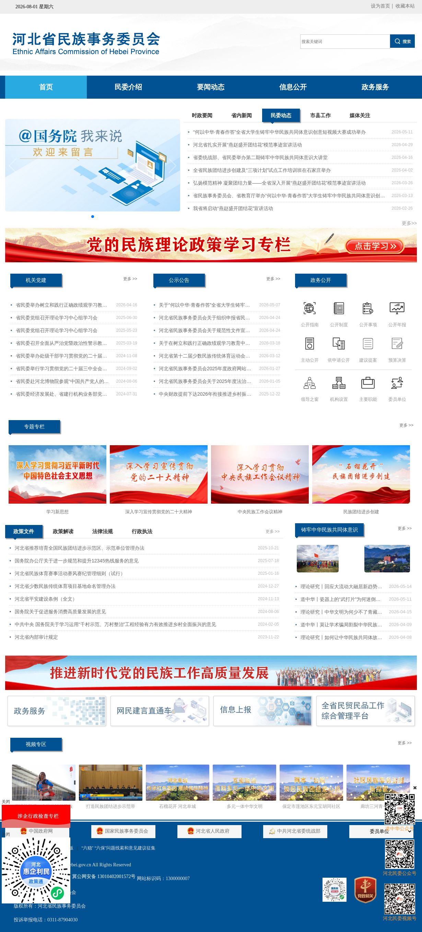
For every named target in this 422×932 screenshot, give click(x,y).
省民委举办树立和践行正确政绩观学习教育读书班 (61, 306)
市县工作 (320, 115)
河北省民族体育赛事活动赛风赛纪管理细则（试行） (70, 573)
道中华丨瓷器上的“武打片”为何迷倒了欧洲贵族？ (340, 600)
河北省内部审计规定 (36, 637)
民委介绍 (128, 87)
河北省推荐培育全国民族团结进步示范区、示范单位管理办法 (79, 548)
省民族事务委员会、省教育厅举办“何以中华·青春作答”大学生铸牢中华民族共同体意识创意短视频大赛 (289, 197)
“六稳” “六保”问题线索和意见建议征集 (118, 848)
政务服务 (375, 87)
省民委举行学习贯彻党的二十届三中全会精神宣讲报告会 (61, 370)
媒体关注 (360, 115)
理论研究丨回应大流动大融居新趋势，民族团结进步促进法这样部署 (341, 588)
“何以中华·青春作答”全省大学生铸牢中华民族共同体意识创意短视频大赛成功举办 (279, 132)
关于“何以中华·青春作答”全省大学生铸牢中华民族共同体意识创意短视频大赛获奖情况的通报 (204, 306)
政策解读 (63, 531)
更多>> (409, 223)
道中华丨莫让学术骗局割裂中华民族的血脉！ (341, 626)
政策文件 (23, 533)
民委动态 (281, 117)
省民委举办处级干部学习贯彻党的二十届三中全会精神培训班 (61, 357)
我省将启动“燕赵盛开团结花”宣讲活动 (233, 208)
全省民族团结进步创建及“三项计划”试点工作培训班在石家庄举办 (262, 170)
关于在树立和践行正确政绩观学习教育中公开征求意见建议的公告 (204, 344)
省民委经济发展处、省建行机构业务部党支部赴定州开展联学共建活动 (61, 395)
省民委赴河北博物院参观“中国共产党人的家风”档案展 (62, 383)
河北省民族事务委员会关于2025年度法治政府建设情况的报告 (205, 383)
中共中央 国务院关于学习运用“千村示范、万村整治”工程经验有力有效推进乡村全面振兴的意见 (115, 624)
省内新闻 (241, 115)
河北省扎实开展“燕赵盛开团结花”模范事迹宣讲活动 (247, 144)
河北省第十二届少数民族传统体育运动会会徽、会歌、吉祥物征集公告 (204, 357)
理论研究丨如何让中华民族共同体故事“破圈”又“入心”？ (341, 639)
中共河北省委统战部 (295, 831)
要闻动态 (210, 87)
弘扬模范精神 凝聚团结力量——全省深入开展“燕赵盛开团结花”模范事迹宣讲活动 (279, 183)
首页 (46, 87)
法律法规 (102, 531)
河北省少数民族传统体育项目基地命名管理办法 (65, 586)
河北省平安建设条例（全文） (46, 599)
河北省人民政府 (209, 831)
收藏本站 (405, 6)
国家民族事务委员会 (123, 831)
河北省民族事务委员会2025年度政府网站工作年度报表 (205, 370)
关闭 (6, 801)
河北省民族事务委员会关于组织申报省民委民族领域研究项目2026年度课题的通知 (204, 319)
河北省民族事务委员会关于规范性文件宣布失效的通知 (204, 332)
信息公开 (293, 87)
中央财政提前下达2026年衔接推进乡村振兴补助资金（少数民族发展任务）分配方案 (205, 395)
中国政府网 (37, 831)
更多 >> (130, 278)
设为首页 (380, 6)
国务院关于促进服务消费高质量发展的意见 (60, 611)
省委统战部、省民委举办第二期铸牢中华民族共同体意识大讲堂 (260, 157)
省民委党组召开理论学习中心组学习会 (56, 317)
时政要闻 (202, 115)
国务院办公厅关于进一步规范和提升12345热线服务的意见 (77, 560)
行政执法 (142, 531)
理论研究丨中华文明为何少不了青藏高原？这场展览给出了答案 (341, 613)
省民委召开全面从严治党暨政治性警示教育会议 (61, 344)
